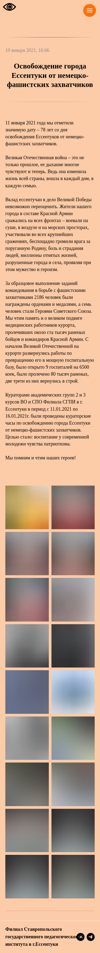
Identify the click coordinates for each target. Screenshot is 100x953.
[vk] (81, 937)
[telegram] (91, 937)
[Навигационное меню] (90, 10)
